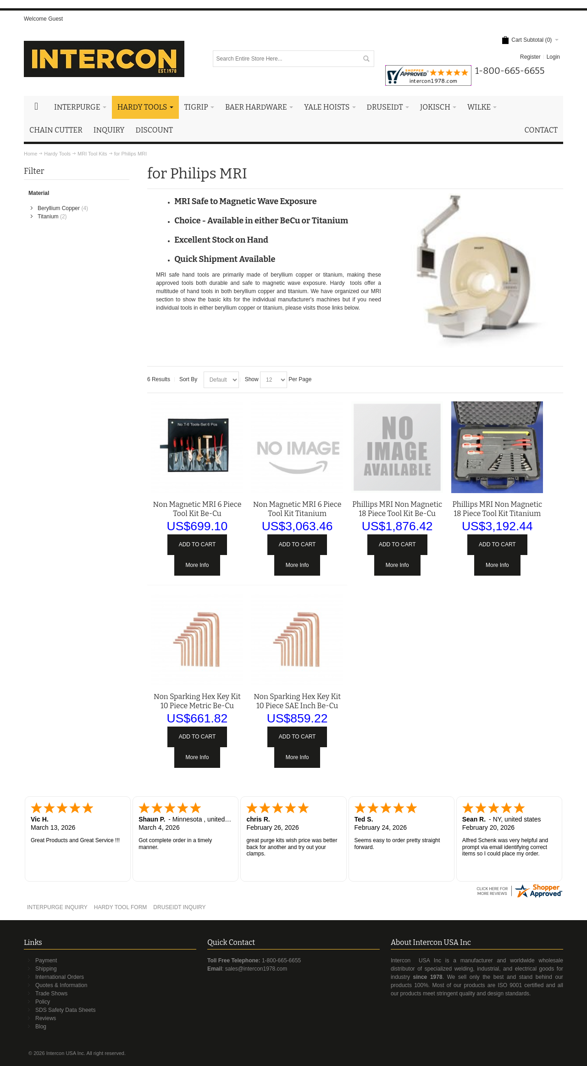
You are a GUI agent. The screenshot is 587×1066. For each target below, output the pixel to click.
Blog (40, 1026)
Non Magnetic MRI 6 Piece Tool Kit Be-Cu (197, 509)
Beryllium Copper (59, 208)
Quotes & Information (61, 985)
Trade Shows (51, 993)
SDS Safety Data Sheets (65, 1010)
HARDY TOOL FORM (120, 907)
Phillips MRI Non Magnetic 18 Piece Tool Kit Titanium (497, 509)
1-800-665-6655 (281, 960)
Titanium (48, 216)
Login (553, 57)
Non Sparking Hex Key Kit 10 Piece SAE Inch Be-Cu (297, 701)
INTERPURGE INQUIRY (57, 907)
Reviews (45, 1018)
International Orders (59, 977)
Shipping (46, 969)
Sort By (188, 379)
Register (530, 57)
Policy (42, 1002)
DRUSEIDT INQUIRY (179, 907)
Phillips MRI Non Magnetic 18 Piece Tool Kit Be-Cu (397, 509)
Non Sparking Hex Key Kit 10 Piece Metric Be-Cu (197, 701)
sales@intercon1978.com (256, 969)
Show (252, 379)
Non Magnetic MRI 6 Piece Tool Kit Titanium (297, 509)
